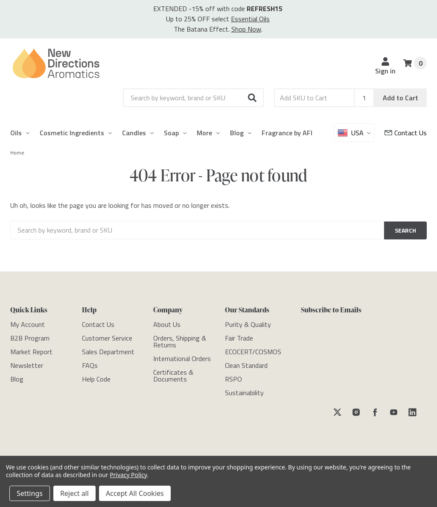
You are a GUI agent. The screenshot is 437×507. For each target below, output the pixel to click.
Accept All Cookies (135, 493)
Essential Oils (250, 19)
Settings (30, 493)
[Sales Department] (108, 350)
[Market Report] (31, 350)
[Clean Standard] (246, 364)
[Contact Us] (98, 323)
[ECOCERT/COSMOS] (253, 350)
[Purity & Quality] (248, 323)
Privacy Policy (128, 475)
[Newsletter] (26, 364)
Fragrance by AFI (287, 133)
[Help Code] (96, 378)
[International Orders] (182, 357)
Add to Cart (400, 98)
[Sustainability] (244, 391)
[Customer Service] (406, 132)
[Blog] (16, 378)
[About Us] (167, 323)
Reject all (74, 493)
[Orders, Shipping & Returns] (179, 340)
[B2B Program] (30, 337)
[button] (253, 97)
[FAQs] (90, 364)
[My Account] (27, 323)
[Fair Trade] (239, 337)
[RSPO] (233, 378)
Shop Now (246, 29)
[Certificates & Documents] (173, 374)
